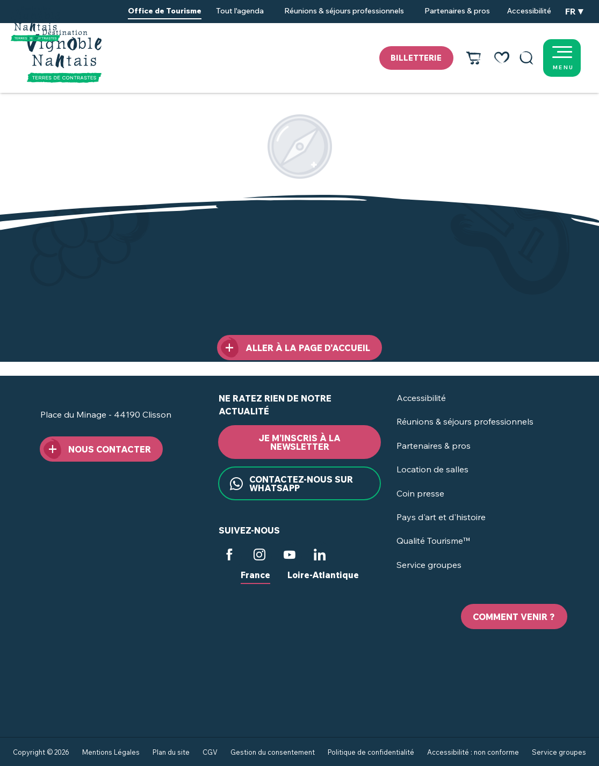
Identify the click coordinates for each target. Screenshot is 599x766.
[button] (526, 58)
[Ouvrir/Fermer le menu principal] (575, 58)
